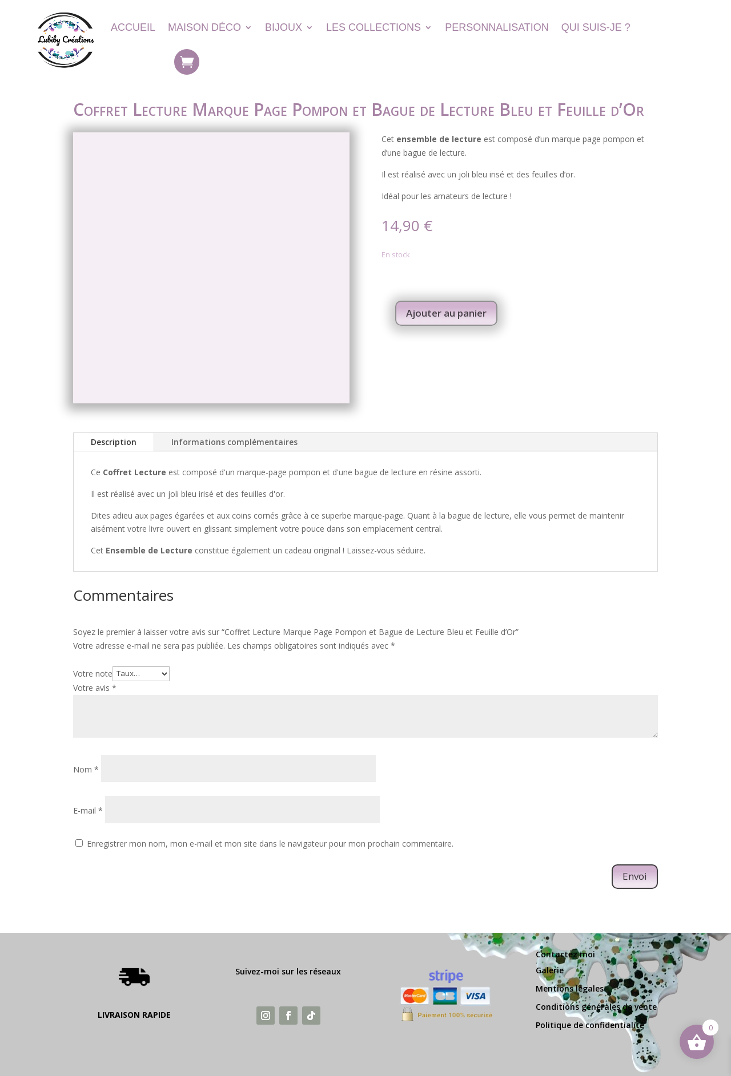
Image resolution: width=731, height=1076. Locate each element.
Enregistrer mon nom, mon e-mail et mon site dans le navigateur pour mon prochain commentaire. (270, 843)
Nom (86, 769)
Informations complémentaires (234, 441)
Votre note (93, 673)
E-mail (88, 810)
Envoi (634, 876)
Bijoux (283, 27)
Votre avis (95, 687)
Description (113, 441)
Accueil (133, 27)
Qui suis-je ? (595, 27)
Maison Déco (204, 27)
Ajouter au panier (446, 312)
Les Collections (373, 27)
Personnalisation (497, 27)
